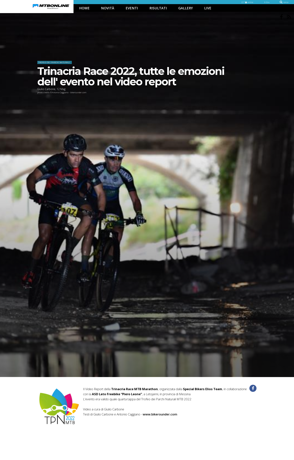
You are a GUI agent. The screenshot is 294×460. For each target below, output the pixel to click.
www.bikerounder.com (160, 414)
